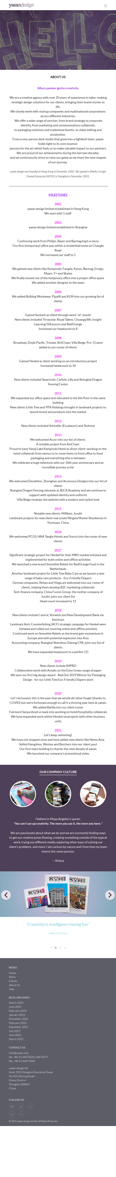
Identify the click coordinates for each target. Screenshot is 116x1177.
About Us (14, 1031)
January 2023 (17, 1061)
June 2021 (15, 1081)
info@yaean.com (19, 1099)
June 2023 (15, 1053)
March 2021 (16, 1085)
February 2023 (18, 1057)
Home (12, 1019)
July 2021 (14, 1077)
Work (12, 1023)
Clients (13, 1027)
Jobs (11, 1035)
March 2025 (16, 1049)
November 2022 (18, 1065)
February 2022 (18, 1069)
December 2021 (18, 1073)
